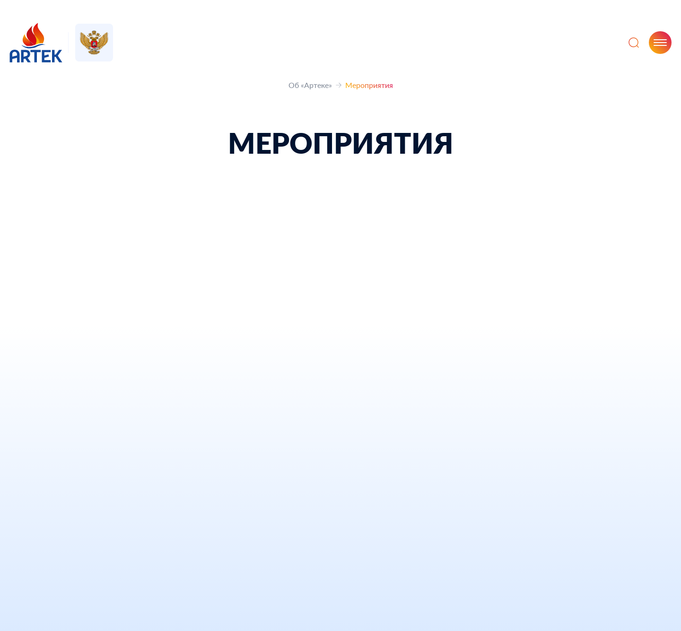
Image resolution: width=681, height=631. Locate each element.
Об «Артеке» (310, 84)
